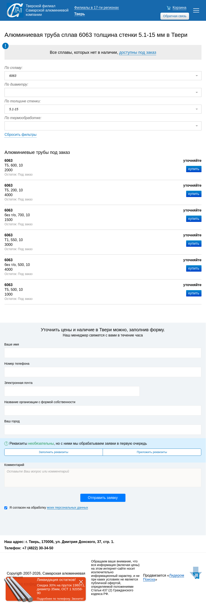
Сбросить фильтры (21, 134)
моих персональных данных (67, 507)
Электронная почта (18, 383)
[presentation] (38, 522)
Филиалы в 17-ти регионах (96, 7)
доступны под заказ (137, 52)
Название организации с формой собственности (39, 402)
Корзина (179, 7)
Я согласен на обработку (46, 508)
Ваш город (12, 421)
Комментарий (14, 465)
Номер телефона (16, 363)
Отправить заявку (103, 498)
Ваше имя (11, 344)
